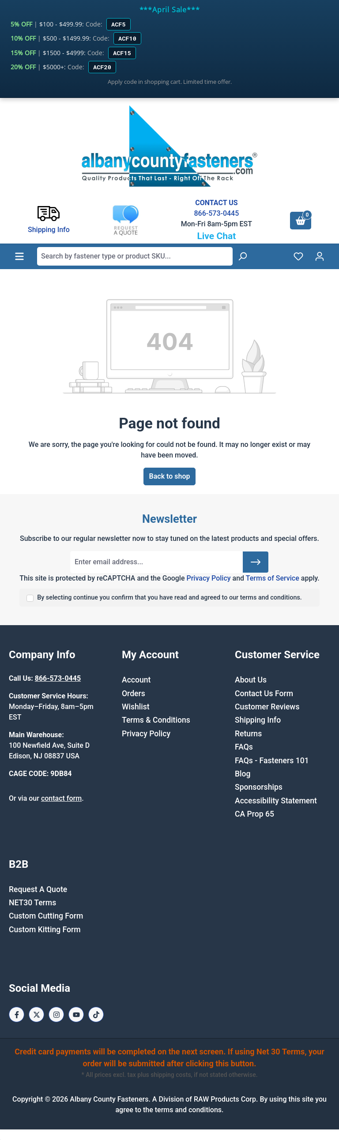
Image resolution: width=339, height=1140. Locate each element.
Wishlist (136, 706)
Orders (133, 693)
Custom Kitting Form (45, 929)
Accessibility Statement (276, 800)
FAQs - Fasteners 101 (272, 760)
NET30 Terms (32, 902)
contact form (61, 798)
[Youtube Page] (76, 1014)
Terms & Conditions (156, 720)
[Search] (242, 256)
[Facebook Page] (16, 1014)
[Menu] (19, 256)
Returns (248, 733)
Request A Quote (38, 889)
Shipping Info (258, 720)
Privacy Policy (208, 578)
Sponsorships (258, 787)
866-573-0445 (216, 213)
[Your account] (319, 256)
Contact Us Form (264, 693)
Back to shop (169, 476)
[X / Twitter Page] (36, 1014)
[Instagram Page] (56, 1014)
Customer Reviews (267, 706)
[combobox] (135, 256)
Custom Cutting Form (46, 915)
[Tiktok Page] (96, 1014)
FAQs (244, 746)
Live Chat (216, 236)
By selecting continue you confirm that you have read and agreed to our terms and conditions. (169, 597)
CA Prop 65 (254, 814)
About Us (251, 679)
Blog (243, 773)
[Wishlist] (298, 256)
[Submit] (255, 562)
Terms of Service (272, 578)
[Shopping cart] (300, 220)
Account (136, 679)
